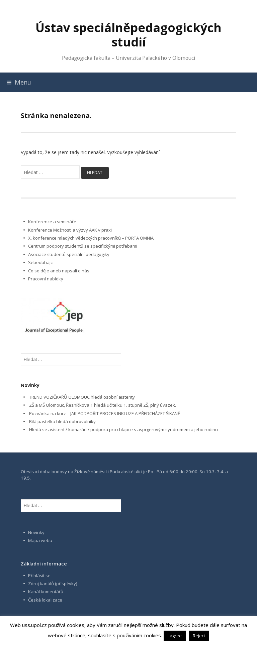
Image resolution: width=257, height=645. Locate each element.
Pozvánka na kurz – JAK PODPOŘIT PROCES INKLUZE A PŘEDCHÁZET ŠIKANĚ (104, 413)
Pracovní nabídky (45, 279)
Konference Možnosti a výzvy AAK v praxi (70, 230)
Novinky (36, 532)
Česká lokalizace (45, 600)
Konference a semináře (52, 222)
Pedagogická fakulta (86, 57)
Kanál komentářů (45, 592)
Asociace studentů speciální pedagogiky (68, 254)
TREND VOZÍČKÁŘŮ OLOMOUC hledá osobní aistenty (82, 397)
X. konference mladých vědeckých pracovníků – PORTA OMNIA (91, 238)
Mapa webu (40, 540)
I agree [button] (175, 636)
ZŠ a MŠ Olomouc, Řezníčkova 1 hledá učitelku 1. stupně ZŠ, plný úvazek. (102, 405)
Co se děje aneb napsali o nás (58, 271)
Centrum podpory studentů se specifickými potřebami (82, 246)
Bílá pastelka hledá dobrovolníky (62, 421)
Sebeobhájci (41, 262)
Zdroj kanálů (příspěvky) (52, 583)
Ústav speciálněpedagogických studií (128, 34)
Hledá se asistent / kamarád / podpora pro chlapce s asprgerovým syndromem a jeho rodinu (123, 429)
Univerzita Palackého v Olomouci (155, 57)
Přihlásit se (39, 575)
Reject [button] (199, 636)
